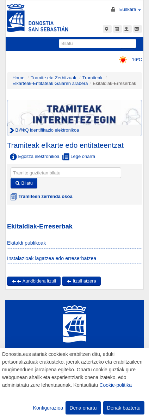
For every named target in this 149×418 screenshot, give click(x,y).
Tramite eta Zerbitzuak (53, 77)
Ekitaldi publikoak (26, 243)
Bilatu (24, 183)
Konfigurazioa (48, 408)
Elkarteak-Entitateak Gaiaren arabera (50, 83)
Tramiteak (92, 77)
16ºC (128, 59)
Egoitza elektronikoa (35, 156)
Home (18, 77)
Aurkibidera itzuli (34, 281)
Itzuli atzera (81, 281)
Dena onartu (83, 408)
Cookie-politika (115, 385)
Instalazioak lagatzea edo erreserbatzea (52, 258)
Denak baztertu (124, 408)
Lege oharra (78, 156)
